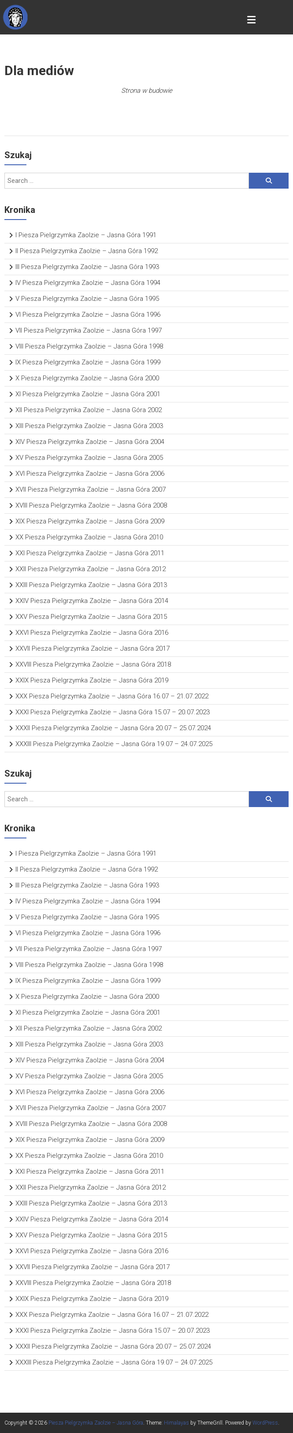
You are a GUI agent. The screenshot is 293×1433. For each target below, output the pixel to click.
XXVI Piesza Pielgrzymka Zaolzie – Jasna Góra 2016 (91, 633)
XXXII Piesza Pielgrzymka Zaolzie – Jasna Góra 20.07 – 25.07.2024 (113, 728)
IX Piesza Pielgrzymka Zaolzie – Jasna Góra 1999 (87, 362)
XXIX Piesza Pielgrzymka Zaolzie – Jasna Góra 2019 (91, 680)
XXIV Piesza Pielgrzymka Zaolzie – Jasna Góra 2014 (91, 601)
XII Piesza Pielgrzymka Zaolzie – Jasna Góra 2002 (88, 410)
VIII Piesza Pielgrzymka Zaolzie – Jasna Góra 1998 (89, 346)
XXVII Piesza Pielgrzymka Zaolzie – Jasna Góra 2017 (92, 648)
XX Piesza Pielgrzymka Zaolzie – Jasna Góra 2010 (89, 537)
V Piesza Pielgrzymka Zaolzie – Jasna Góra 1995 (87, 299)
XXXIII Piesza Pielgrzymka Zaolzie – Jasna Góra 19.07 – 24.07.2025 (113, 744)
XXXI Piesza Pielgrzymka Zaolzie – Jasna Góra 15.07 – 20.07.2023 (112, 712)
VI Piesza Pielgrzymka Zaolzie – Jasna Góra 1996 (87, 314)
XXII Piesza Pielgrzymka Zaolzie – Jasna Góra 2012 (90, 569)
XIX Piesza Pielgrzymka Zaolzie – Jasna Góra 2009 (89, 521)
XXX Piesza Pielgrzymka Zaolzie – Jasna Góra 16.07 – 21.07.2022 (111, 696)
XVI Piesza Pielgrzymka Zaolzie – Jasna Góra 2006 (89, 474)
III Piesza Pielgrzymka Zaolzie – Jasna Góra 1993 (87, 267)
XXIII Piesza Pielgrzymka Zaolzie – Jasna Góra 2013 (91, 585)
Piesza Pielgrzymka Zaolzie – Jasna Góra (95, 1423)
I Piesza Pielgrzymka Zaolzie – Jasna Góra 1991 (85, 235)
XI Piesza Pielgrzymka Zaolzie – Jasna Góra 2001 (87, 394)
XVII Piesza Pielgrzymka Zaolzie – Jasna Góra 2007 (90, 489)
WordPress (265, 1423)
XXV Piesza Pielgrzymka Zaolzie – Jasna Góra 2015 (91, 617)
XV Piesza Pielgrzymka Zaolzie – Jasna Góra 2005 (89, 458)
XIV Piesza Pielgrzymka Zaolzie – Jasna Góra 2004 (89, 442)
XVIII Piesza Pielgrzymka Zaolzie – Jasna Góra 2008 (91, 505)
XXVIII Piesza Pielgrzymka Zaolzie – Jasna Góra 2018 (93, 664)
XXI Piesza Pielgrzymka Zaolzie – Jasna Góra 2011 (89, 553)
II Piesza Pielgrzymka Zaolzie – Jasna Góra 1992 (86, 251)
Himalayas (176, 1423)
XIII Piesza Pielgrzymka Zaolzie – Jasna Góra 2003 (89, 426)
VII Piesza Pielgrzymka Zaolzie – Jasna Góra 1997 (88, 330)
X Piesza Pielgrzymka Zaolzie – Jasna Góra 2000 (87, 378)
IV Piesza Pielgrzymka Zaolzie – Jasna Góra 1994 (87, 283)
